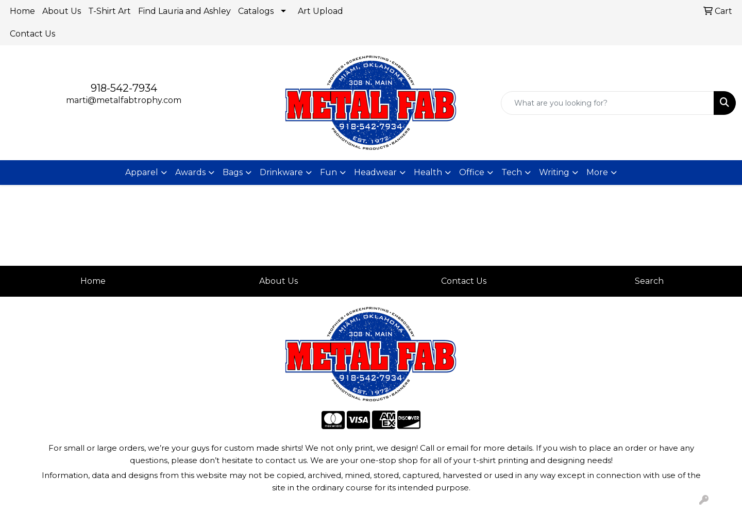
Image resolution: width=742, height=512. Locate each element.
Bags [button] (233, 172)
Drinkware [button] (281, 172)
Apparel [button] (141, 172)
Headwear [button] (375, 172)
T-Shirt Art (109, 11)
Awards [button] (190, 172)
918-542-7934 (124, 88)
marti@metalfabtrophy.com (123, 100)
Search (649, 281)
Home (22, 11)
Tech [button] (511, 172)
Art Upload (320, 11)
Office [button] (471, 172)
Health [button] (428, 172)
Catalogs (256, 11)
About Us (61, 11)
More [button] (597, 172)
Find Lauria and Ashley (184, 11)
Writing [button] (554, 172)
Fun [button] (328, 172)
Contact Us (32, 34)
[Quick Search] (607, 103)
